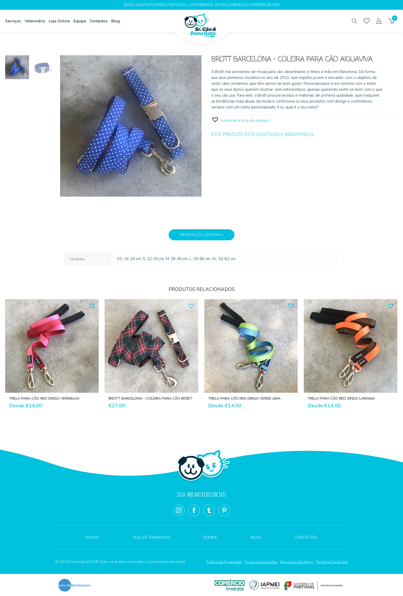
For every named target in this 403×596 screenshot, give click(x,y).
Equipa (80, 21)
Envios (92, 537)
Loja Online (59, 21)
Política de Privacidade (224, 562)
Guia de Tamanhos (151, 537)
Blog (115, 21)
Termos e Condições (332, 562)
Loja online (155, 561)
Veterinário (35, 21)
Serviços (13, 21)
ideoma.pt (177, 561)
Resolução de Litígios (296, 562)
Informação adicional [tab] (201, 234)
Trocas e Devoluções (260, 562)
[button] (240, 120)
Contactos (99, 21)
